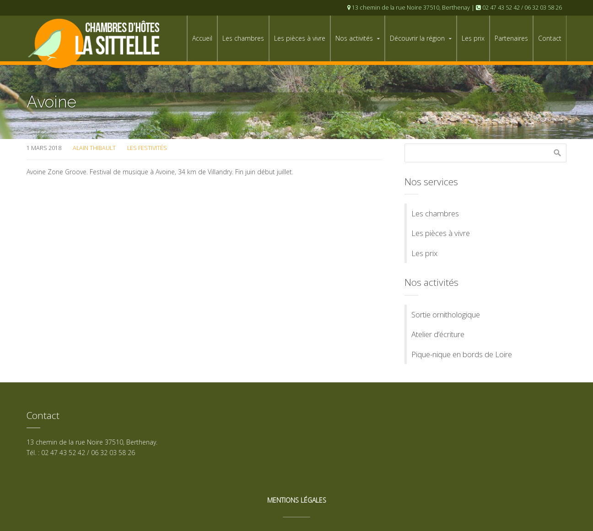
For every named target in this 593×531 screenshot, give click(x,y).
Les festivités (147, 148)
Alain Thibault (94, 148)
